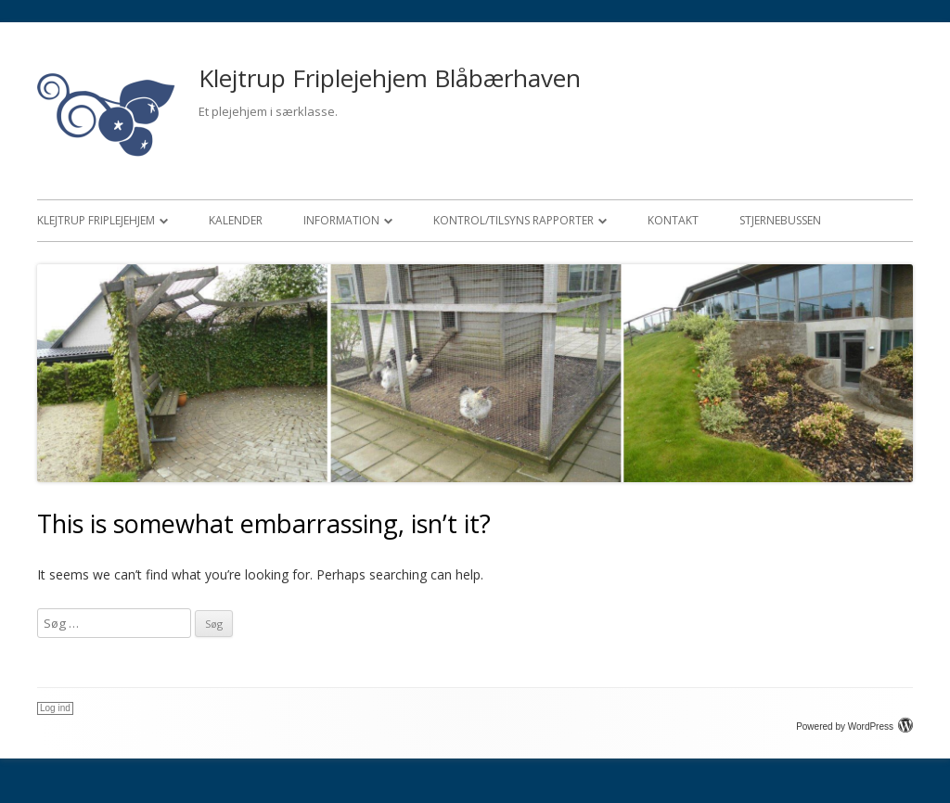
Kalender (236, 220)
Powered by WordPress (854, 726)
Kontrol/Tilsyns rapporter (513, 220)
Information (341, 220)
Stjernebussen (780, 220)
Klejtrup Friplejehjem (96, 220)
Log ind (55, 708)
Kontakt (673, 220)
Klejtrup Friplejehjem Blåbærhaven (390, 78)
